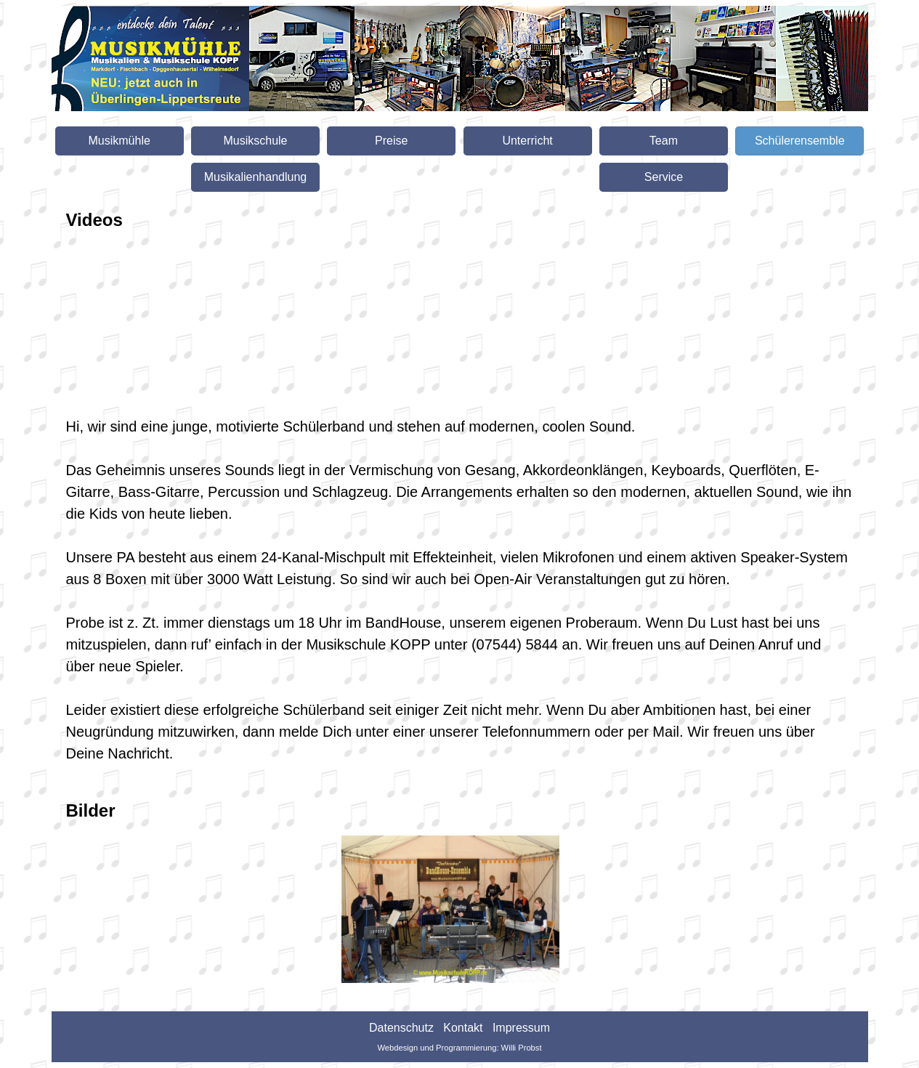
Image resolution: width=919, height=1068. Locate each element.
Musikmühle (119, 140)
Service (663, 177)
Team (663, 140)
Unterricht (527, 140)
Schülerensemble (800, 140)
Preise (391, 140)
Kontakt (462, 1028)
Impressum (521, 1028)
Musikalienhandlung (255, 177)
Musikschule (255, 140)
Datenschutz (401, 1028)
